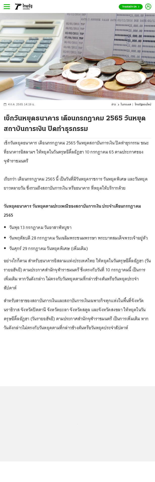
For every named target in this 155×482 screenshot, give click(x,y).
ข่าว (113, 104)
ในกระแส (126, 104)
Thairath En (130, 7)
